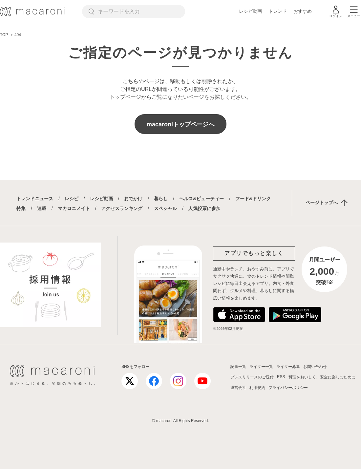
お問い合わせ (315, 366)
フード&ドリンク (253, 198)
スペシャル (165, 208)
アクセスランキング (121, 208)
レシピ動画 (250, 11)
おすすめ (302, 11)
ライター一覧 (261, 366)
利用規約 (257, 387)
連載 (41, 208)
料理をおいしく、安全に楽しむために (321, 377)
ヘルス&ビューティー (201, 198)
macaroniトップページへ (180, 124)
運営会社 (238, 387)
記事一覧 (238, 366)
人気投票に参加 (204, 208)
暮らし (161, 198)
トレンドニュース (34, 198)
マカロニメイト (74, 208)
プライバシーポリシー (288, 387)
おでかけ (133, 198)
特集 (21, 208)
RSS (281, 376)
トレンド (277, 11)
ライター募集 (288, 366)
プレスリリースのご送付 (252, 377)
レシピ (71, 198)
